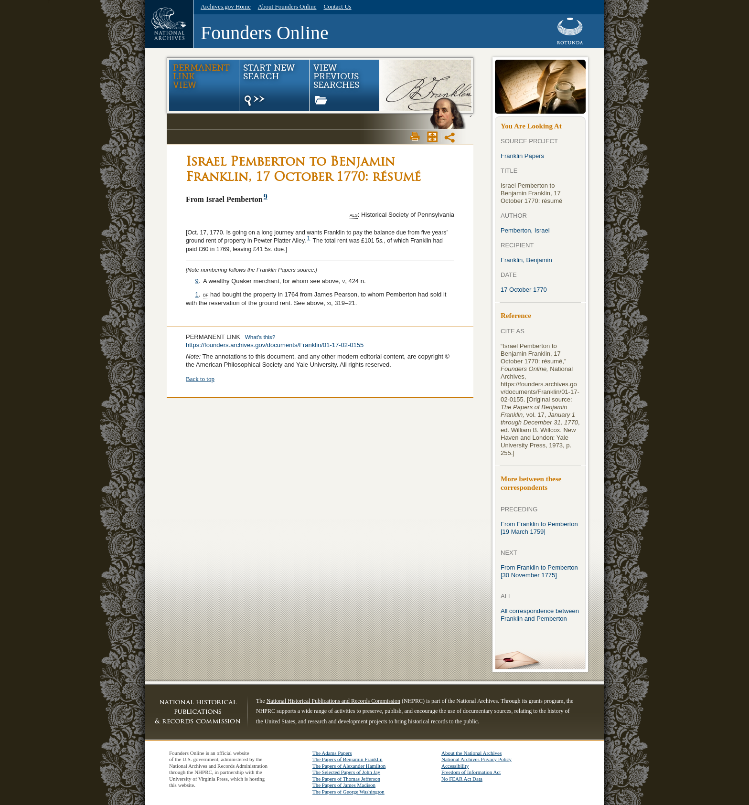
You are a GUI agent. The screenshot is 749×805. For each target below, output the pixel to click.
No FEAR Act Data (461, 779)
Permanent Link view (201, 76)
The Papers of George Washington (348, 791)
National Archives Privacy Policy (476, 759)
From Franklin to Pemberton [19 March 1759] (539, 527)
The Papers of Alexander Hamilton (348, 766)
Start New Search (269, 85)
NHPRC (197, 711)
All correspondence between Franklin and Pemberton (540, 614)
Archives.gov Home (226, 6)
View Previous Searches (336, 84)
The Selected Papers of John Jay (346, 772)
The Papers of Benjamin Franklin (347, 759)
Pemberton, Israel (525, 230)
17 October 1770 (524, 289)
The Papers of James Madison (343, 785)
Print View (415, 136)
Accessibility (455, 766)
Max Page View (432, 136)
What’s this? (260, 337)
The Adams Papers (332, 753)
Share (450, 137)
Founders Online (265, 32)
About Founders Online (287, 6)
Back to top (200, 378)
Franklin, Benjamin (526, 260)
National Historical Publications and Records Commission (333, 701)
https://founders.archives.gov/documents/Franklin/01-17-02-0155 (275, 345)
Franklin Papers (522, 155)
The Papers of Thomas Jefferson (346, 779)
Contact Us (337, 6)
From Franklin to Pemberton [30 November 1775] (539, 571)
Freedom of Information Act (471, 772)
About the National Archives (471, 753)
